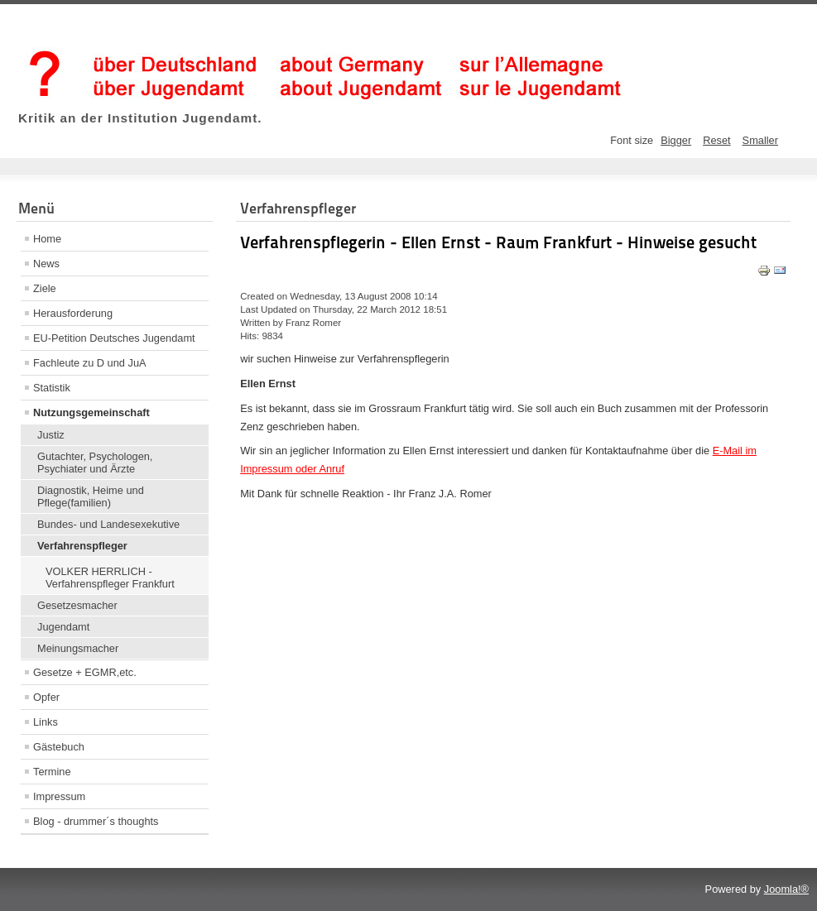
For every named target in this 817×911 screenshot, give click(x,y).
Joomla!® (786, 889)
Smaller (760, 140)
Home (47, 239)
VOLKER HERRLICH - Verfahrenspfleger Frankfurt (110, 577)
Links (45, 722)
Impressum (59, 796)
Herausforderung (73, 313)
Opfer (46, 697)
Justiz (51, 435)
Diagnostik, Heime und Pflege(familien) (90, 496)
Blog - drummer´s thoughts (96, 821)
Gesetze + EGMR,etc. (85, 672)
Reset (716, 140)
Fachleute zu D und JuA (90, 363)
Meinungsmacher (77, 648)
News (46, 263)
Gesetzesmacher (77, 605)
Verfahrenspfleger (82, 545)
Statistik (51, 387)
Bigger (676, 140)
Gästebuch (58, 747)
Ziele (44, 288)
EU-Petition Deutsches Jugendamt (114, 338)
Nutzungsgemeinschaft (91, 412)
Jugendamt (63, 627)
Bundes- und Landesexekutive (108, 524)
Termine (52, 771)
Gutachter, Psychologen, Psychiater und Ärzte (94, 462)
